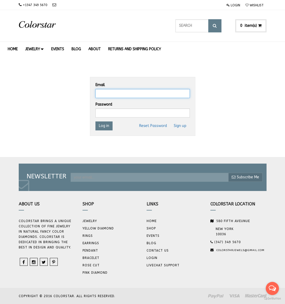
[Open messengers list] (272, 288)
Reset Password (153, 126)
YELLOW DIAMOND (98, 228)
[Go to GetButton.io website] (272, 298)
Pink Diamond (95, 272)
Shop (151, 228)
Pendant (90, 250)
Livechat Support (163, 265)
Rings (88, 236)
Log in (104, 126)
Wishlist (254, 5)
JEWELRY (90, 221)
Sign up (180, 126)
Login (233, 5)
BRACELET (91, 258)
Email (100, 85)
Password (103, 104)
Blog (151, 243)
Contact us (158, 250)
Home (152, 221)
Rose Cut (91, 265)
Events (153, 236)
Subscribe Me (245, 177)
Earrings (91, 243)
